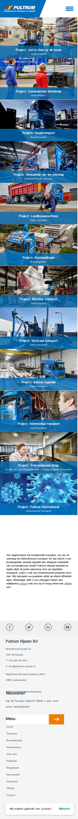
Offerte (10, 788)
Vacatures (12, 781)
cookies (46, 809)
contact (23, 583)
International (13, 747)
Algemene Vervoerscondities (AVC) (25, 674)
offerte (68, 583)
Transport (11, 733)
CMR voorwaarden (16, 680)
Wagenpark (12, 768)
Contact (10, 795)
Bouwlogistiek (14, 740)
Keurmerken (13, 774)
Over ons (11, 754)
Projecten (11, 761)
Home (9, 727)
